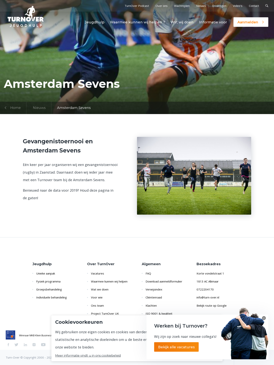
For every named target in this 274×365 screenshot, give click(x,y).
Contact (254, 6)
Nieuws (201, 6)
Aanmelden (250, 22)
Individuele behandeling (51, 297)
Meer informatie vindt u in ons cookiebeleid (88, 355)
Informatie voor (213, 22)
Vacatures (97, 273)
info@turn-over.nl (208, 297)
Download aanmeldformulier (164, 281)
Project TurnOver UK (105, 313)
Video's (237, 6)
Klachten (151, 305)
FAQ (148, 273)
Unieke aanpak (45, 273)
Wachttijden (182, 6)
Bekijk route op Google (212, 305)
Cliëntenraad (154, 297)
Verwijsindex (154, 289)
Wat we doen (99, 289)
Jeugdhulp (94, 22)
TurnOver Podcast (137, 6)
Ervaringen (219, 6)
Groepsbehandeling (49, 289)
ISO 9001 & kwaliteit (159, 313)
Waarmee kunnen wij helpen (109, 281)
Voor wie (97, 297)
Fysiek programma (48, 281)
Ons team (97, 305)
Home (12, 108)
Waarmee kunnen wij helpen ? (137, 22)
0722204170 (205, 289)
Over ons (161, 6)
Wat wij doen (182, 22)
